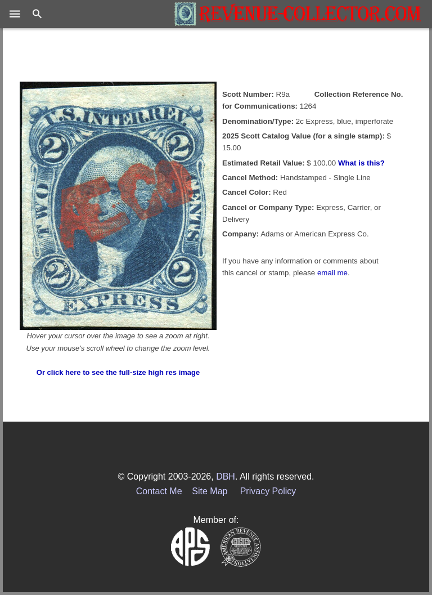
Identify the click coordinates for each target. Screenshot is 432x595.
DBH (225, 476)
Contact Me (159, 491)
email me (332, 273)
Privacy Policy (268, 491)
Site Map (209, 491)
